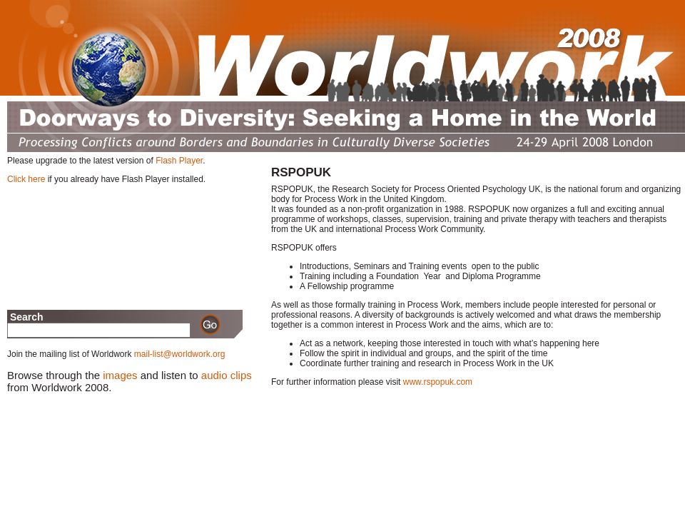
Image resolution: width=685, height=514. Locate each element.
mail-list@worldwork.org (179, 354)
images (120, 375)
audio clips (226, 375)
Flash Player (179, 161)
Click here (26, 179)
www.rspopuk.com (437, 382)
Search (25, 317)
